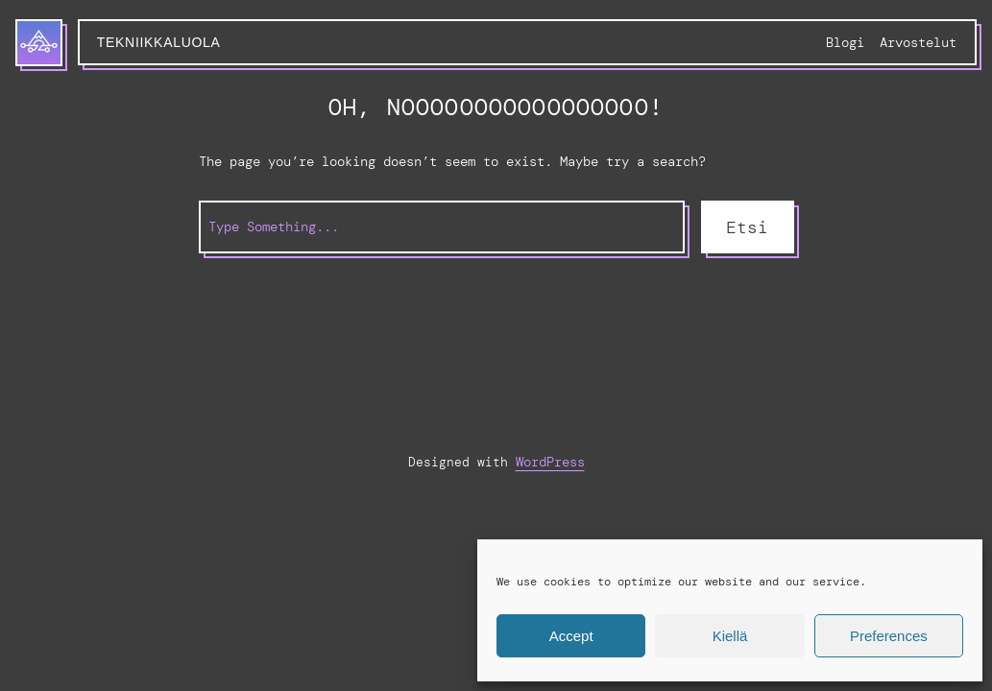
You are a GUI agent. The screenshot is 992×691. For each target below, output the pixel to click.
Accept (571, 636)
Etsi (747, 227)
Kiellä (730, 636)
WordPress (550, 461)
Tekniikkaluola (159, 42)
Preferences (889, 636)
